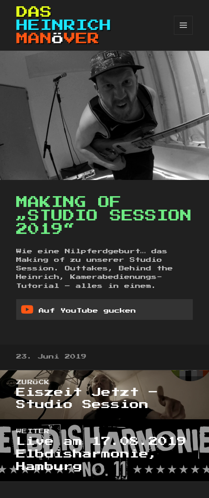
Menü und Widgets (183, 34)
